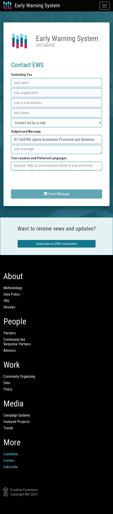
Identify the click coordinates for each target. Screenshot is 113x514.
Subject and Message (26, 131)
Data (6, 383)
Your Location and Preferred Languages (39, 158)
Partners (9, 333)
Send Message (56, 194)
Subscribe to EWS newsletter (56, 244)
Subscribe (10, 467)
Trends (8, 428)
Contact (9, 460)
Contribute (10, 454)
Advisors (9, 350)
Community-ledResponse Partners (17, 341)
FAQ (6, 301)
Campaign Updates (16, 415)
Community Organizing (19, 376)
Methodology (12, 288)
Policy (7, 389)
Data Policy (11, 294)
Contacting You (21, 74)
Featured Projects (16, 422)
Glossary (9, 307)
